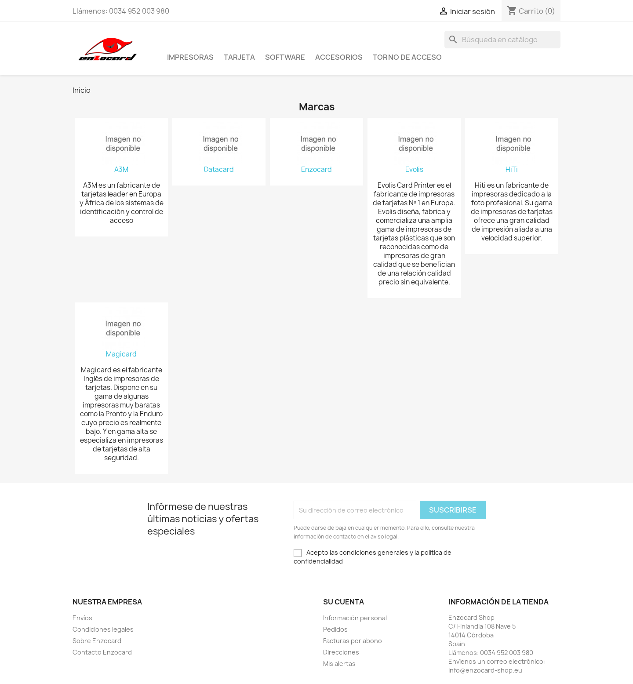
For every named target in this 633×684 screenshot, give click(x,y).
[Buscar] (502, 39)
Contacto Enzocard (102, 652)
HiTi (512, 169)
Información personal (355, 618)
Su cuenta (343, 602)
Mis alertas (339, 663)
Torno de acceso (407, 57)
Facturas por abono (352, 641)
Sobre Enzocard (97, 641)
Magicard (121, 354)
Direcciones (341, 652)
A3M (121, 169)
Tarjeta (239, 57)
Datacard (219, 169)
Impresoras (190, 57)
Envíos (82, 618)
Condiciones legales (103, 629)
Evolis (414, 169)
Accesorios (339, 57)
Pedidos (335, 629)
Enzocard (316, 169)
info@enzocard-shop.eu (485, 670)
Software (285, 57)
